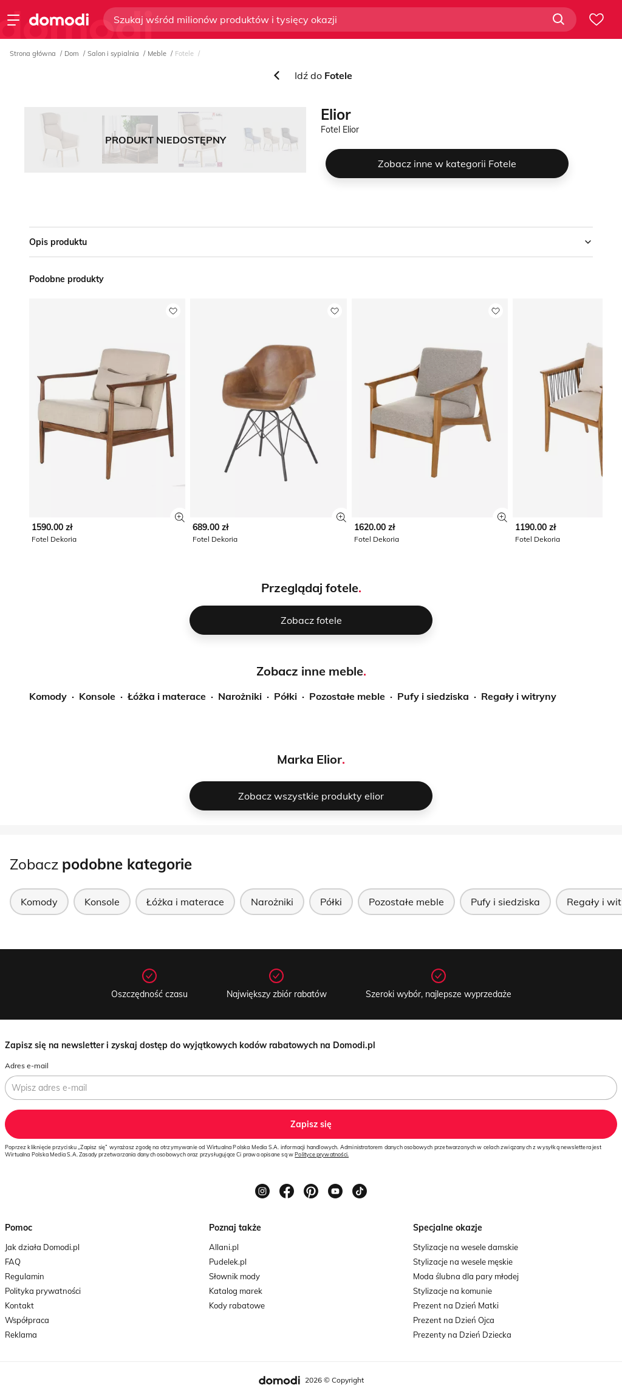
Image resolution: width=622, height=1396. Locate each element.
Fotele (184, 53)
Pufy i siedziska (433, 696)
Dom (71, 53)
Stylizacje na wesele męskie (463, 1261)
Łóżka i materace (167, 696)
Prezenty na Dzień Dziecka (462, 1334)
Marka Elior (309, 759)
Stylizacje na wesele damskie (465, 1247)
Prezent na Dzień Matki (456, 1305)
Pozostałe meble (347, 696)
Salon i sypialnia (113, 53)
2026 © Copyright (334, 1379)
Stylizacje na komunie (452, 1291)
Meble (157, 53)
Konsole (97, 696)
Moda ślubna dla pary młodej (466, 1276)
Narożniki (240, 696)
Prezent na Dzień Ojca (453, 1320)
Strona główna (33, 53)
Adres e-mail (27, 1065)
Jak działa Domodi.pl (42, 1247)
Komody (48, 696)
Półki (285, 696)
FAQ (13, 1261)
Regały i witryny (518, 696)
